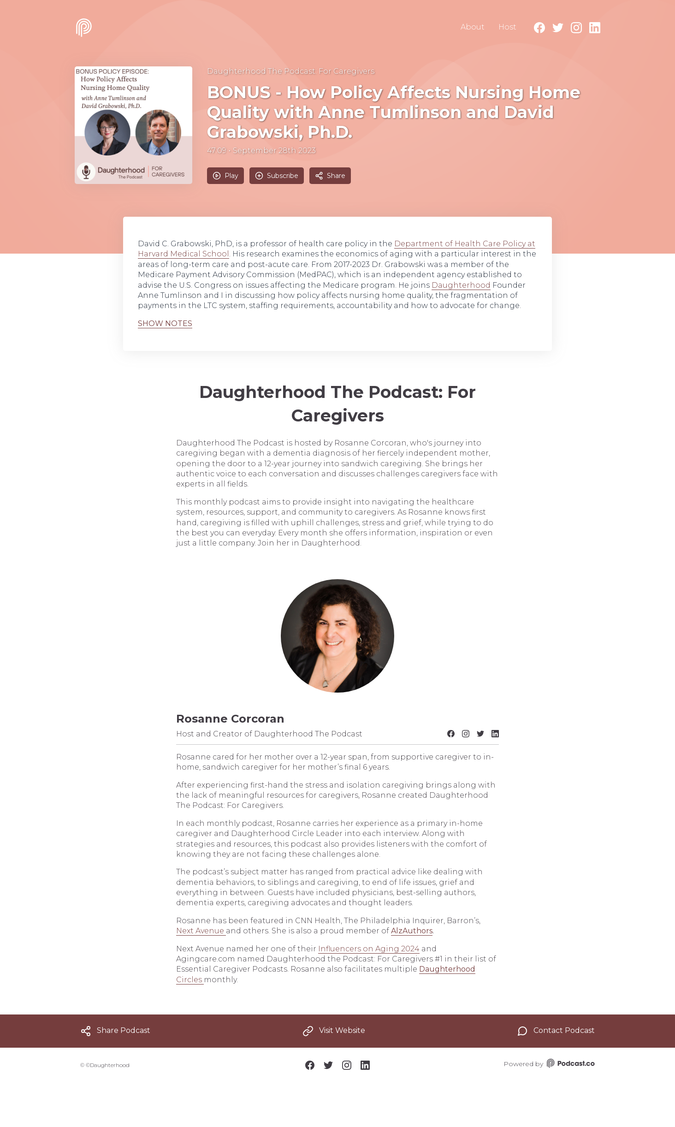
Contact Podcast (556, 1031)
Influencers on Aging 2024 (369, 948)
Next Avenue (201, 930)
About (473, 27)
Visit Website (333, 1031)
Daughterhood (461, 285)
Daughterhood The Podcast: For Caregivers (290, 71)
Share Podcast (115, 1031)
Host (507, 27)
